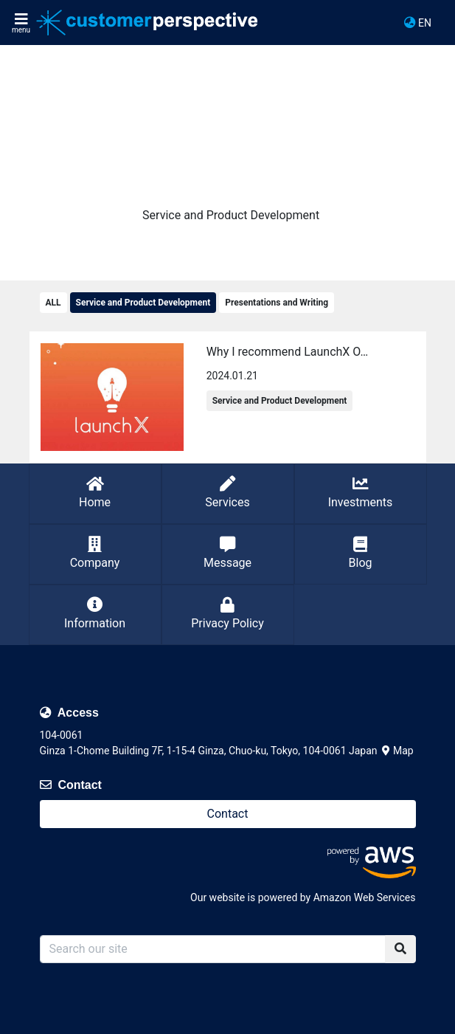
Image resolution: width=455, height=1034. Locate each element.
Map (397, 750)
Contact (228, 814)
